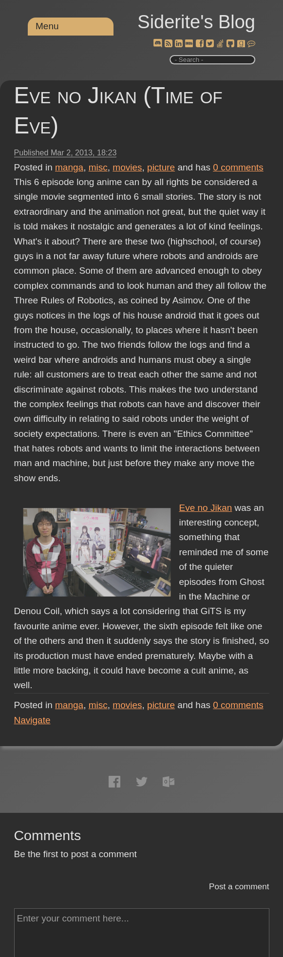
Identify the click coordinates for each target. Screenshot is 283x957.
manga (69, 167)
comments (238, 167)
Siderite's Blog (196, 22)
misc (98, 167)
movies (127, 167)
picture (161, 167)
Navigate (32, 720)
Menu (47, 26)
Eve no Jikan (205, 508)
